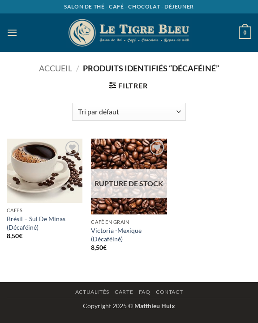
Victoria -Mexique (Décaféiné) (116, 235)
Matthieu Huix (154, 306)
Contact (169, 291)
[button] (12, 33)
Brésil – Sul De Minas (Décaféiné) (36, 223)
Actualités (92, 291)
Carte (124, 291)
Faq (144, 291)
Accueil (55, 68)
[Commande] (129, 112)
